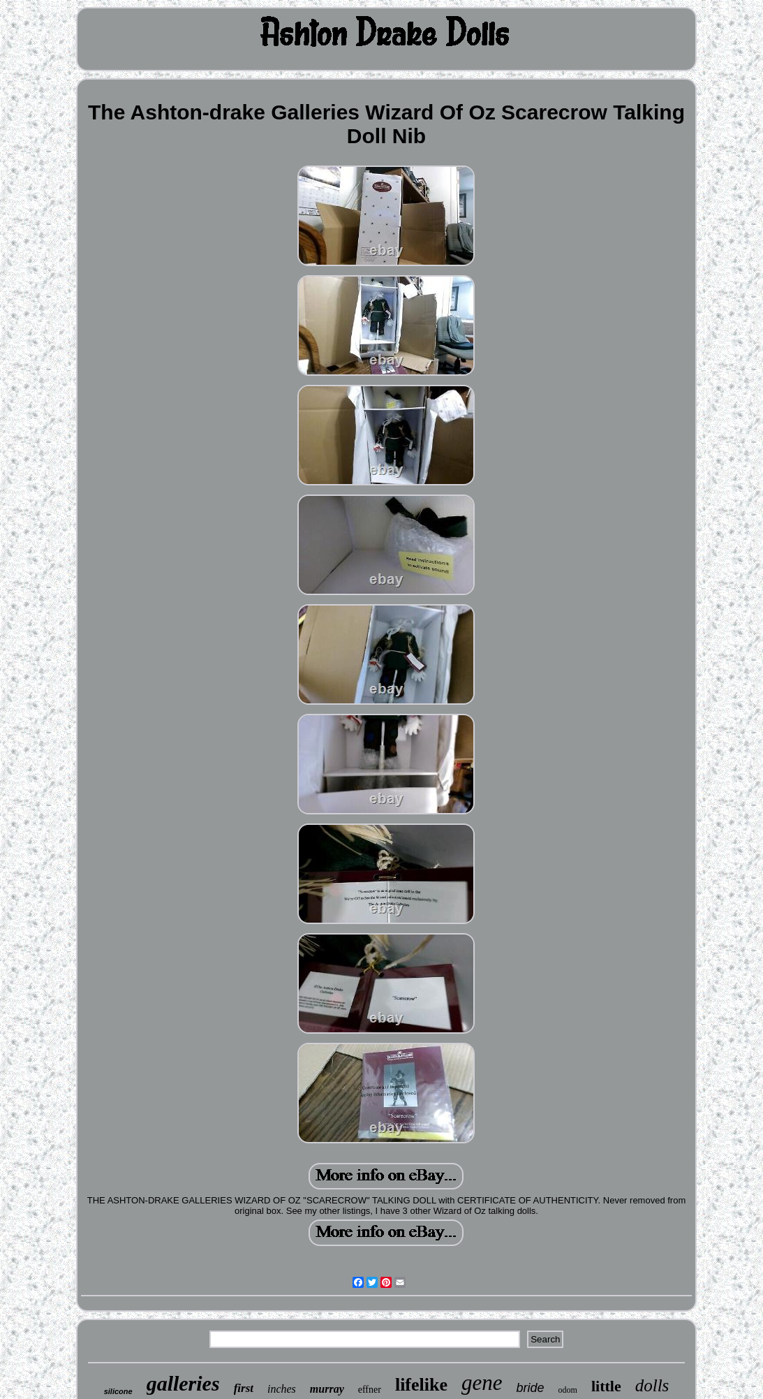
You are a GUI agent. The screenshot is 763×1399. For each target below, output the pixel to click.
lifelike (421, 1385)
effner (369, 1389)
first (243, 1388)
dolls (652, 1385)
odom (567, 1390)
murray (327, 1389)
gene (482, 1382)
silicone (118, 1391)
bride (531, 1388)
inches (281, 1389)
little (606, 1386)
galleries (183, 1383)
